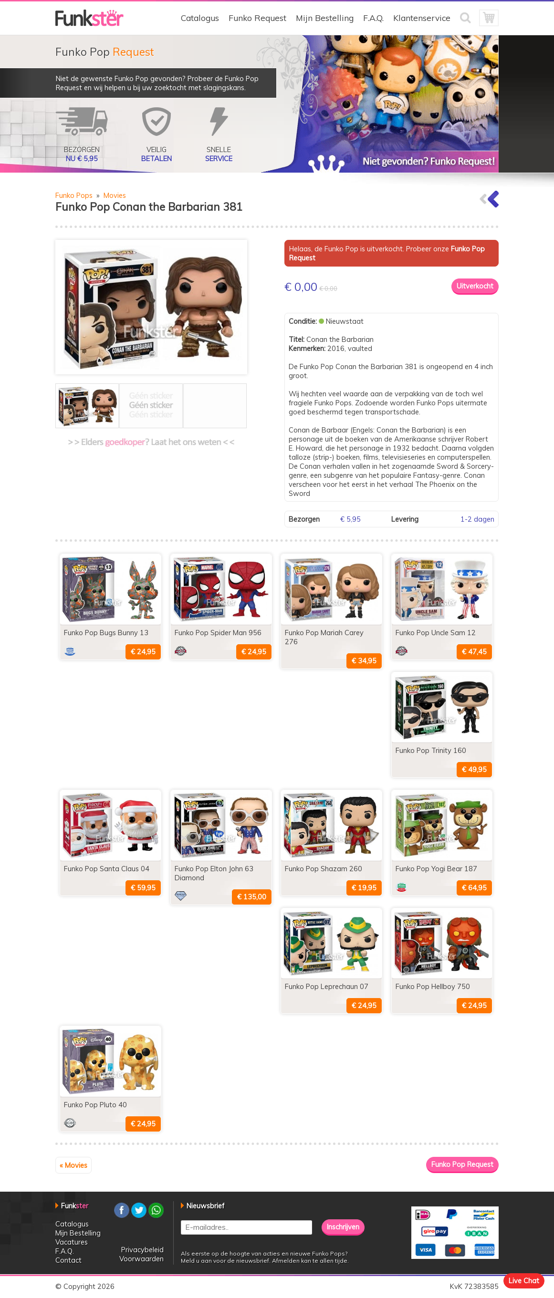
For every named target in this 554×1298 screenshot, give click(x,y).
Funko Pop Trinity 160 (431, 750)
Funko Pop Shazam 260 (323, 868)
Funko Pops (74, 195)
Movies (115, 195)
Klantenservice (421, 18)
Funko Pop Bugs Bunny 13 (106, 632)
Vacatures (71, 1241)
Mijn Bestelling (325, 18)
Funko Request (257, 18)
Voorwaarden (141, 1258)
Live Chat (524, 1280)
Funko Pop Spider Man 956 (218, 632)
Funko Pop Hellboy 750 (433, 986)
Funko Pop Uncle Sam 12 (436, 632)
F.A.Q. (373, 18)
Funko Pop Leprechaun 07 (326, 986)
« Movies (73, 1165)
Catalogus (200, 18)
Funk (74, 1205)
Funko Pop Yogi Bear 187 (436, 868)
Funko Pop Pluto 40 (95, 1104)
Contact (68, 1260)
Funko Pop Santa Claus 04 (106, 868)
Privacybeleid (142, 1249)
